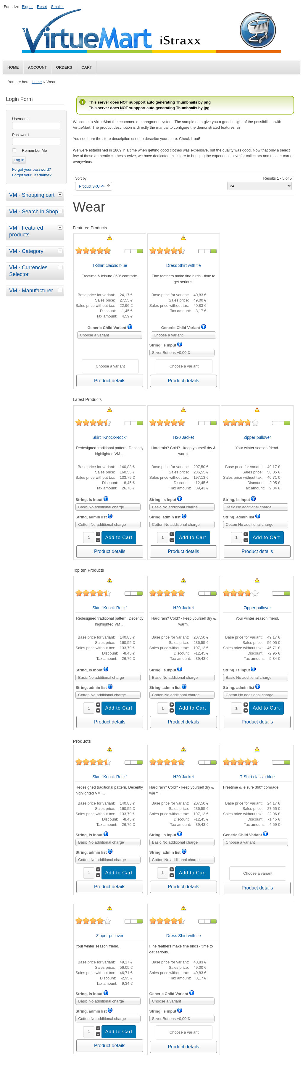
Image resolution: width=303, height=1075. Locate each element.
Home (13, 67)
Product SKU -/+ (92, 186)
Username (21, 119)
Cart (86, 67)
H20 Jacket (183, 437)
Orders (64, 67)
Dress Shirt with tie (183, 265)
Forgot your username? (31, 175)
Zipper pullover (257, 437)
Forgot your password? (31, 169)
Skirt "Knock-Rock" (109, 437)
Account (37, 67)
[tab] (61, 194)
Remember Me (34, 150)
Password (20, 135)
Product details (109, 380)
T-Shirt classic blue (109, 265)
